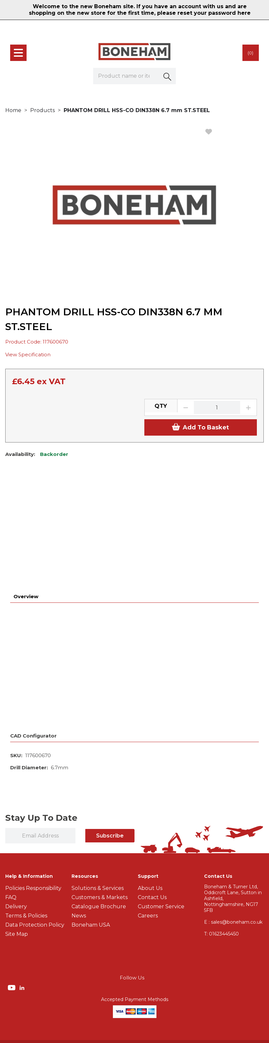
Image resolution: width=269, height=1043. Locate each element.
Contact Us (152, 791)
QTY (161, 406)
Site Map (16, 828)
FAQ (10, 791)
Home (13, 110)
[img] (12, 881)
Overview (25, 490)
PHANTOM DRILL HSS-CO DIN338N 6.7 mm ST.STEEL (137, 110)
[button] (167, 76)
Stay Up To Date (41, 712)
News (79, 810)
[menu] (18, 53)
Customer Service (161, 800)
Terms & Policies (26, 810)
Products (42, 110)
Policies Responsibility (33, 782)
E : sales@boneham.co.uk (233, 816)
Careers (148, 810)
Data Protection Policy (34, 819)
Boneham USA (91, 819)
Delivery (16, 800)
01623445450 (221, 828)
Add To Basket (200, 427)
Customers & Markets (100, 791)
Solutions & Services (98, 782)
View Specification (28, 354)
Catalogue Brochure (99, 800)
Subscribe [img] (110, 730)
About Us (150, 782)
